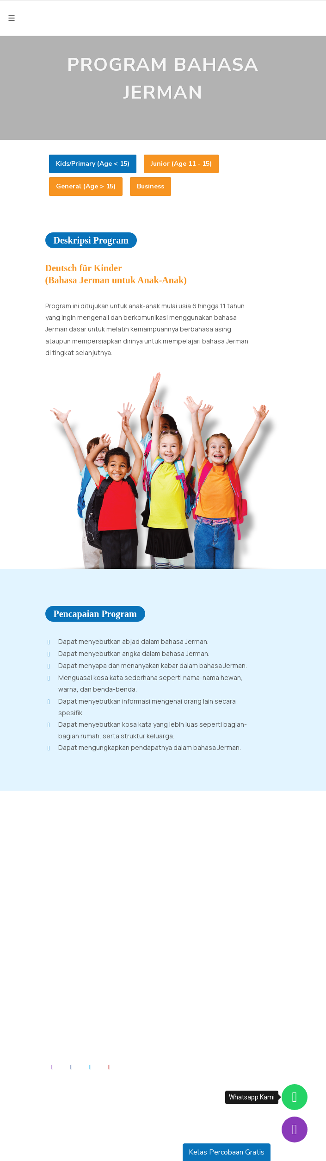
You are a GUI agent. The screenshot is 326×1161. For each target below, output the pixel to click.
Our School (69, 1010)
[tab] (92, 164)
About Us (66, 998)
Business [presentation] (150, 186)
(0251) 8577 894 (73, 909)
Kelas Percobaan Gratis (226, 1152)
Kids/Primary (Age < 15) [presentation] (92, 163)
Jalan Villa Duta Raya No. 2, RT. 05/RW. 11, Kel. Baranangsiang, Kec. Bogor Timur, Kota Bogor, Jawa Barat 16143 (108, 875)
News (61, 1021)
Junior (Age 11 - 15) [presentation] (181, 163)
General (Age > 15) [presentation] (86, 186)
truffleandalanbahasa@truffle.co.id (101, 920)
